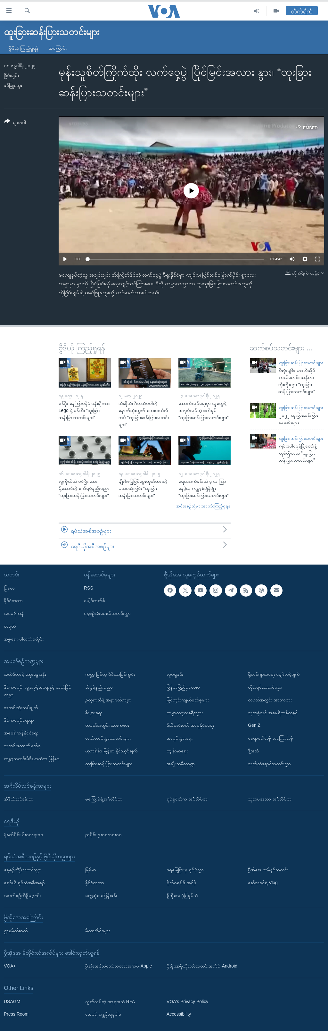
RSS (88, 587)
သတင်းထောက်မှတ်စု (22, 745)
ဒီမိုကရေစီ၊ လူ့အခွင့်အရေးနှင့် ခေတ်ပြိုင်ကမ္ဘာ (37, 690)
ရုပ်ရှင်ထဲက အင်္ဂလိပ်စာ (187, 798)
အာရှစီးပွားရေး (180, 738)
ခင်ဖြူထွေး (13, 85)
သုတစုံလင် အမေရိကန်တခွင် (273, 712)
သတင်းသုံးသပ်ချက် (21, 707)
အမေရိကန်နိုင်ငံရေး (21, 732)
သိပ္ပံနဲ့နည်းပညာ (99, 687)
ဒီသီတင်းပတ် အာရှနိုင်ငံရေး (190, 725)
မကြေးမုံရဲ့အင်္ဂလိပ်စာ (103, 798)
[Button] (15, 123)
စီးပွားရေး (93, 712)
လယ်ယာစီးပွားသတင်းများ (108, 738)
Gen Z (254, 725)
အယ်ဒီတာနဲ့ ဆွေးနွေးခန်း (25, 674)
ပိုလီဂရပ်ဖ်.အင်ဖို (181, 882)
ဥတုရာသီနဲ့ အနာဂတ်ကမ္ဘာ (108, 699)
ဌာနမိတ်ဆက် (16, 930)
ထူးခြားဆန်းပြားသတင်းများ (301, 362)
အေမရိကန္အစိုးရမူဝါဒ (103, 1014)
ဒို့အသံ (253, 750)
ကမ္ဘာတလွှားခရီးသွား (185, 712)
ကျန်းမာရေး (177, 750)
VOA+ (10, 965)
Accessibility (179, 1014)
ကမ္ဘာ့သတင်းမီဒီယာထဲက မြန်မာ (32, 758)
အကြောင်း (58, 48)
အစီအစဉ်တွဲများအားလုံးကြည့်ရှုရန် (203, 506)
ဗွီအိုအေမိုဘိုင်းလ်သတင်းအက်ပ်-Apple (118, 965)
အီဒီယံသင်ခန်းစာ (18, 798)
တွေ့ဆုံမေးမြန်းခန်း (101, 895)
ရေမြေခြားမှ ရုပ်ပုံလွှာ (185, 869)
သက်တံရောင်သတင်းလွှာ (269, 763)
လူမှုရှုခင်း (175, 674)
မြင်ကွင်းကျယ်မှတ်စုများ (188, 699)
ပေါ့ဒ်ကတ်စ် (94, 600)
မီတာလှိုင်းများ (97, 930)
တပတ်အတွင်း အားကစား (107, 725)
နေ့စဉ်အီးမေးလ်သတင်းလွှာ (107, 613)
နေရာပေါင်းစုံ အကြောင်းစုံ (270, 738)
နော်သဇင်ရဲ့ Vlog (263, 882)
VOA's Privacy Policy (187, 1001)
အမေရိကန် (14, 613)
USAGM (12, 1001)
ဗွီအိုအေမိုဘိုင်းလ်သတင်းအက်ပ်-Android (202, 965)
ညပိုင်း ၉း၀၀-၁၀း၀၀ (103, 834)
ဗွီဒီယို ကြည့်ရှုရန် (23, 48)
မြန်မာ (9, 587)
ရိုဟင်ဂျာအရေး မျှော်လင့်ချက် (274, 674)
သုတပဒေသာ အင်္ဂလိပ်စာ (269, 798)
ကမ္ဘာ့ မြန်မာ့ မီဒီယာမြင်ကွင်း (110, 674)
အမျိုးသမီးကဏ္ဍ (181, 763)
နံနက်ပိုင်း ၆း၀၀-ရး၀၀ (23, 834)
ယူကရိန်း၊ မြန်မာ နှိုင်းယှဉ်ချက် (111, 750)
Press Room (16, 1014)
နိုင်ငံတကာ (13, 600)
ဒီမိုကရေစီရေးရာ (19, 720)
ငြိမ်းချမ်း (11, 75)
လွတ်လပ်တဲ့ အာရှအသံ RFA (110, 1001)
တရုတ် (10, 626)
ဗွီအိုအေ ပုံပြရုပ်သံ (182, 895)
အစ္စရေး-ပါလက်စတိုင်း (24, 638)
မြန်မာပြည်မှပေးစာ (183, 687)
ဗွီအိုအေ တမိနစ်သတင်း (268, 869)
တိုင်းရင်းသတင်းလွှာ (265, 687)
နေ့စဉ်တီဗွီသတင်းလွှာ (22, 869)
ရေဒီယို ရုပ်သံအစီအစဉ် (24, 882)
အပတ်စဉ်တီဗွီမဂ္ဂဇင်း (22, 895)
